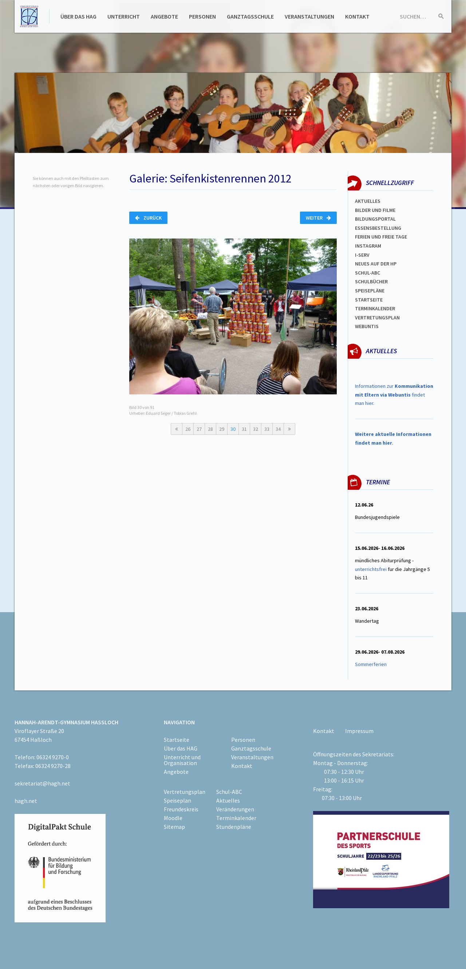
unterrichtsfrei (371, 569)
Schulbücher (371, 281)
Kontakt (357, 16)
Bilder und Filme (375, 210)
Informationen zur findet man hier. (394, 395)
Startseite (369, 299)
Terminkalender (375, 308)
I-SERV (362, 255)
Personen (202, 16)
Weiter (318, 217)
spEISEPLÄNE (369, 290)
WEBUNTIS (367, 326)
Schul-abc (367, 272)
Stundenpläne (233, 826)
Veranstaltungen (309, 16)
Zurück (148, 217)
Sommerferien (371, 664)
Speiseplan (177, 800)
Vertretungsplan (377, 317)
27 (199, 429)
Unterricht (123, 16)
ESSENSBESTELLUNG (378, 228)
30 (233, 429)
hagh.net (26, 800)
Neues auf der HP (375, 263)
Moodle (173, 818)
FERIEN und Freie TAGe (381, 236)
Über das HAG (78, 16)
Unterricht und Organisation (182, 760)
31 (244, 429)
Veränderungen (235, 809)
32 (255, 429)
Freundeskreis (181, 809)
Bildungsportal (375, 219)
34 (278, 429)
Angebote (164, 16)
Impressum (359, 730)
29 (221, 429)
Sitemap (174, 826)
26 (187, 429)
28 (210, 429)
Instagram (368, 246)
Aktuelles (367, 201)
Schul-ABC (229, 791)
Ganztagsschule (250, 16)
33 (266, 429)
